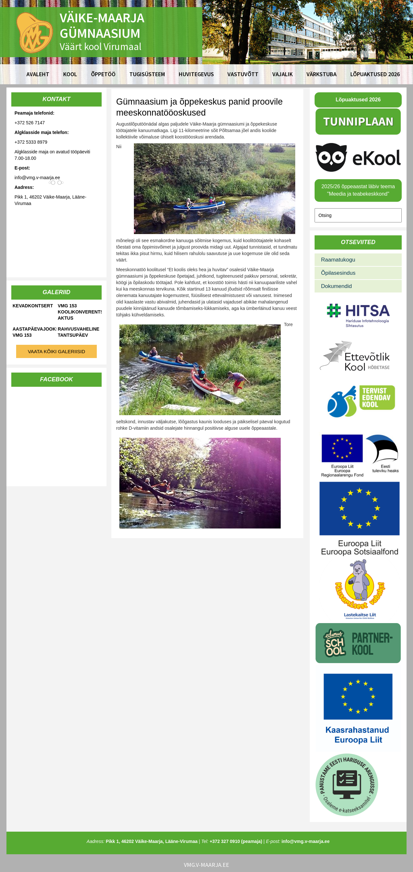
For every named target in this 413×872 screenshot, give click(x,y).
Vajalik (282, 74)
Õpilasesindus (338, 273)
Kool (70, 74)
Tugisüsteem (147, 74)
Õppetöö (103, 74)
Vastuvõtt (242, 74)
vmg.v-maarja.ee (206, 864)
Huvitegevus (196, 74)
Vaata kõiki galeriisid (56, 351)
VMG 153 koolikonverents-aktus (80, 312)
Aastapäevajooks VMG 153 (34, 332)
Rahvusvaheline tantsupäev (78, 332)
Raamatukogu (338, 260)
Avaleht (37, 74)
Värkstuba (322, 74)
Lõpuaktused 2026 (375, 74)
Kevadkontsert (33, 305)
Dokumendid (336, 286)
